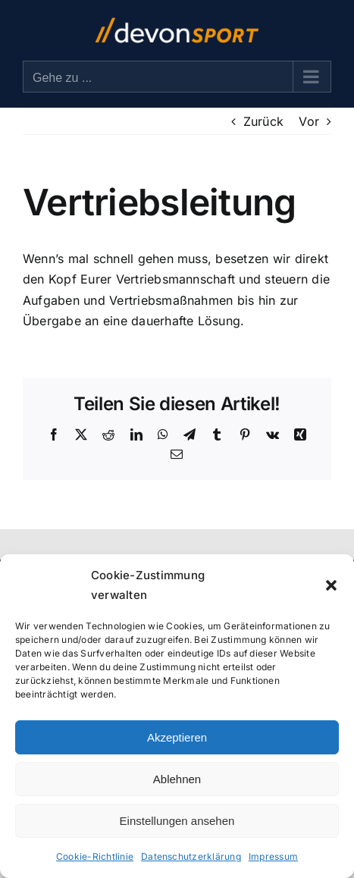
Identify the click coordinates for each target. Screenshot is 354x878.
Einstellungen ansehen (177, 820)
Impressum (273, 856)
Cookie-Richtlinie (94, 856)
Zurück (263, 121)
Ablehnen (177, 779)
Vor (309, 121)
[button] (331, 585)
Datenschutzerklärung (191, 856)
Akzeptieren (177, 737)
